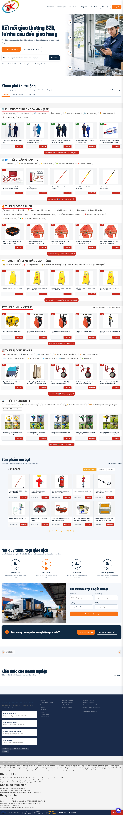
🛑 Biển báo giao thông (31, 264)
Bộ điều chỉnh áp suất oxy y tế (17, 518)
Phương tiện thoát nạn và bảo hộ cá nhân (15, 214)
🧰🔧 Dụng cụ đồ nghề (10, 354)
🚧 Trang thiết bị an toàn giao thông (26, 260)
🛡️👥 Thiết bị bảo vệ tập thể (20, 159)
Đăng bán (116, 7)
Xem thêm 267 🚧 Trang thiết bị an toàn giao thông (61, 300)
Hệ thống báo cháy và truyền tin (63, 210)
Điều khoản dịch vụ (67, 707)
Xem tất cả (117, 675)
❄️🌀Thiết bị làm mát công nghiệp (13, 358)
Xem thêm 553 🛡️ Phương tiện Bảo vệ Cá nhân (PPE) (61, 153)
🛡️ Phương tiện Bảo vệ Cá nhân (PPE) (25, 109)
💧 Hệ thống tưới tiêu (9, 405)
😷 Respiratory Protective (72, 113)
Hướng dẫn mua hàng (67, 700)
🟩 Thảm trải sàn (87, 358)
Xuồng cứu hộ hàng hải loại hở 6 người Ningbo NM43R (61, 519)
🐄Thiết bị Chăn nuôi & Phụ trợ (12, 409)
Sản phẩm (50, 7)
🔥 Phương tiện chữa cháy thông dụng (39, 210)
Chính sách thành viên (88, 700)
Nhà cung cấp (61, 7)
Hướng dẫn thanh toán (67, 702)
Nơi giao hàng (106, 596)
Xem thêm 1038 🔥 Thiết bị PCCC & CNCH (61, 254)
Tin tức (42, 705)
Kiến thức (94, 7)
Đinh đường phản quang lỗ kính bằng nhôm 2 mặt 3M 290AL (104, 519)
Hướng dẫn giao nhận (67, 705)
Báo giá (19, 146)
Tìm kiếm (54, 58)
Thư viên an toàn (44, 716)
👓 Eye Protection (24, 113)
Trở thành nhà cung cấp (107, 632)
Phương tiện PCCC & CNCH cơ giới (13, 210)
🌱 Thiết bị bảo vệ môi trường (65, 163)
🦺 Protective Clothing (106, 113)
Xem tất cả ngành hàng (114, 90)
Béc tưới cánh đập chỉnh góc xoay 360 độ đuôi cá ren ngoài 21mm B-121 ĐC (85, 434)
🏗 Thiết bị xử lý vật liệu (17, 307)
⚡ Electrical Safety (46, 163)
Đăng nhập (105, 7)
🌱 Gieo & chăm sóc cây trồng (29, 405)
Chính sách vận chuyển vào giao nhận (91, 708)
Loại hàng (81, 605)
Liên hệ (42, 712)
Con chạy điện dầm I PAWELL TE (12, 331)
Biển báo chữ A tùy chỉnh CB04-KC (12, 288)
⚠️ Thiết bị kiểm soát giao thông (51, 264)
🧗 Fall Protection (8, 117)
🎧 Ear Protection (55, 113)
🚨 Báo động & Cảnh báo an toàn (94, 214)
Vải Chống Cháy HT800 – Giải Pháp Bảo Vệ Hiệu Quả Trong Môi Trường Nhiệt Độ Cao (37, 383)
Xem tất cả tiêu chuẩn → (8, 708)
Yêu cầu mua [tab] (30, 94)
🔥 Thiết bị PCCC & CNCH (17, 206)
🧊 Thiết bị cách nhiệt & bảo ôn (68, 358)
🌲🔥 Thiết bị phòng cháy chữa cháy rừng (32, 218)
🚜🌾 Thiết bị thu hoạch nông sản (75, 405)
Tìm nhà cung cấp (11, 49)
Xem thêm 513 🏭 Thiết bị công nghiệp (61, 394)
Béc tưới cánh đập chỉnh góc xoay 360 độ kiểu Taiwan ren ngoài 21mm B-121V (109, 434)
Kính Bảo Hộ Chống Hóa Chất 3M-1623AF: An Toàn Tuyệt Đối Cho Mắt (109, 142)
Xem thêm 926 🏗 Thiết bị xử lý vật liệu (61, 343)
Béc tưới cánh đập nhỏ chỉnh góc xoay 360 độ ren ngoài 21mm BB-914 (36, 434)
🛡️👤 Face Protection (39, 113)
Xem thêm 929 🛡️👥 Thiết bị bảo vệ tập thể (61, 199)
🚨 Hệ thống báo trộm (84, 163)
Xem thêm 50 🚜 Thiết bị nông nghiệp (61, 444)
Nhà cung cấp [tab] (18, 94)
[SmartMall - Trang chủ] (11, 7)
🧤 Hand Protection (90, 113)
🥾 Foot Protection (23, 117)
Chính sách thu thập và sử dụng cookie (98, 765)
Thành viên (43, 709)
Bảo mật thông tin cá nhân (90, 711)
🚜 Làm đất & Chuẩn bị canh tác (51, 405)
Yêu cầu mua (74, 7)
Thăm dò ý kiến (44, 714)
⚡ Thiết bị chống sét (9, 218)
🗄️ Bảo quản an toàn (27, 354)
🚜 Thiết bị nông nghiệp (17, 401)
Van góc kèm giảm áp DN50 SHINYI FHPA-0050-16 (38, 492)
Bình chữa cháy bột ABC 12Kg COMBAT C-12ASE (60, 492)
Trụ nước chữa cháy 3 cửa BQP (82, 491)
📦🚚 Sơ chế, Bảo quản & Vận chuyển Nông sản (103, 405)
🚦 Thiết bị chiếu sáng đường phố (75, 264)
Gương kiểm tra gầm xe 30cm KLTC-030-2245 (104, 492)
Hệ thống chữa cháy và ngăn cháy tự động (89, 210)
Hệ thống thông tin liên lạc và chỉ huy (70, 214)
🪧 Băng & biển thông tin (96, 264)
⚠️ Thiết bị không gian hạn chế (27, 163)
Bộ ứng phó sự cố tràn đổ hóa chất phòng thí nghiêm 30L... (82, 519)
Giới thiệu (42, 707)
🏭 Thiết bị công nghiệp (17, 350)
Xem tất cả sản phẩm (114, 463)
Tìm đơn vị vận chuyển (93, 614)
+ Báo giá (23, 497)
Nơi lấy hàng (81, 596)
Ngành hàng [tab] (6, 94)
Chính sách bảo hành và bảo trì (91, 705)
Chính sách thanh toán (88, 702)
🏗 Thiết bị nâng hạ (99, 307)
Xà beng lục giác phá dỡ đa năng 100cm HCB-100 (18, 492)
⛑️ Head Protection (9, 113)
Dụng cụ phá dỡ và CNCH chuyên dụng (43, 214)
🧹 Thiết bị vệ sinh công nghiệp (89, 354)
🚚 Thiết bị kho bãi (114, 307)
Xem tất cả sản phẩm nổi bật (61, 531)
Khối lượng (106, 605)
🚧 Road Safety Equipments (11, 264)
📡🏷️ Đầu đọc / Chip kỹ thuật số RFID (64, 354)
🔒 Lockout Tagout (8, 163)
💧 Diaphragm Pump (49, 358)
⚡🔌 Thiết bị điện (33, 358)
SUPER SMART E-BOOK (46, 702)
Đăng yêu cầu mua (31, 49)
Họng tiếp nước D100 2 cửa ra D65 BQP (39, 519)
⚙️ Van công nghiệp (43, 354)
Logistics (84, 7)
